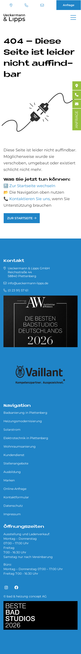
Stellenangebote (15, 463)
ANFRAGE (77, 119)
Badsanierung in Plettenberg (25, 413)
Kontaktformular (16, 497)
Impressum (12, 514)
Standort (11, 5)
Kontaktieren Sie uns (29, 198)
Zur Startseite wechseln (32, 185)
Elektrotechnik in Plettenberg (25, 438)
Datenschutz (13, 506)
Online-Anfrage (14, 489)
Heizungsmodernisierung (22, 421)
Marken (9, 480)
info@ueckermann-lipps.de (42, 5)
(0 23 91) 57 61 (26, 5)
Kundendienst (13, 455)
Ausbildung (12, 472)
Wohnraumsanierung (19, 446)
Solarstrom (12, 430)
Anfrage (68, 5)
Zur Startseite (20, 218)
